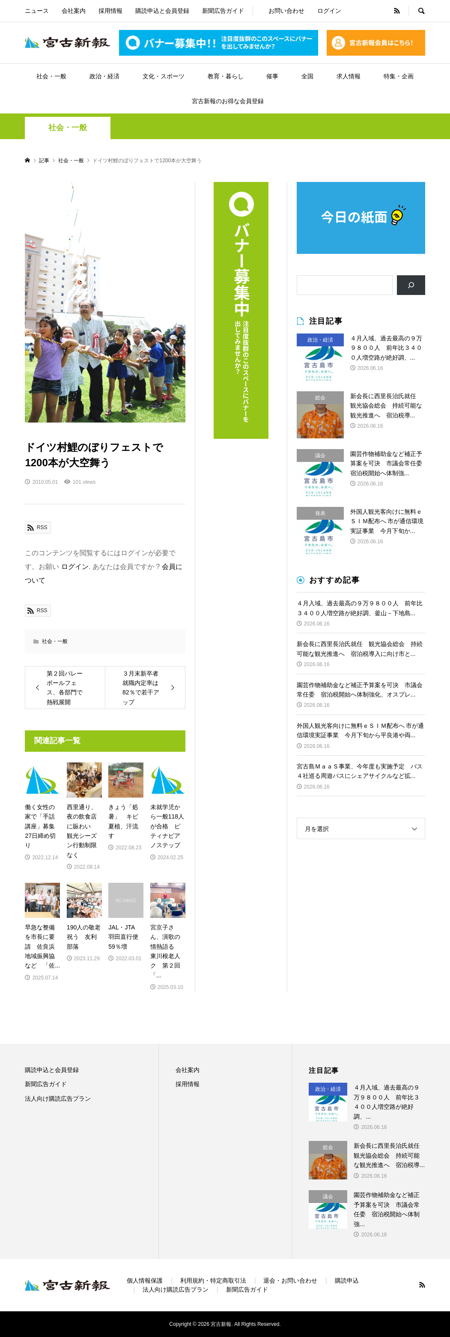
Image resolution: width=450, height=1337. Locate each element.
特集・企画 (399, 76)
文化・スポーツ (164, 76)
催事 (272, 76)
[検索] (411, 285)
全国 (307, 76)
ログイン (329, 10)
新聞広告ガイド (223, 10)
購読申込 (347, 1280)
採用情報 (110, 10)
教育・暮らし (226, 76)
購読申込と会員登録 (162, 10)
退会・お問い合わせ (290, 1280)
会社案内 (74, 10)
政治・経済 (104, 76)
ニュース (37, 10)
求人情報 (349, 76)
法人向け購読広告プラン (58, 1098)
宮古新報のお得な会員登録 (228, 101)
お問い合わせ (286, 10)
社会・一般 (51, 76)
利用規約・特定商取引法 (213, 1280)
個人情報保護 (145, 1280)
